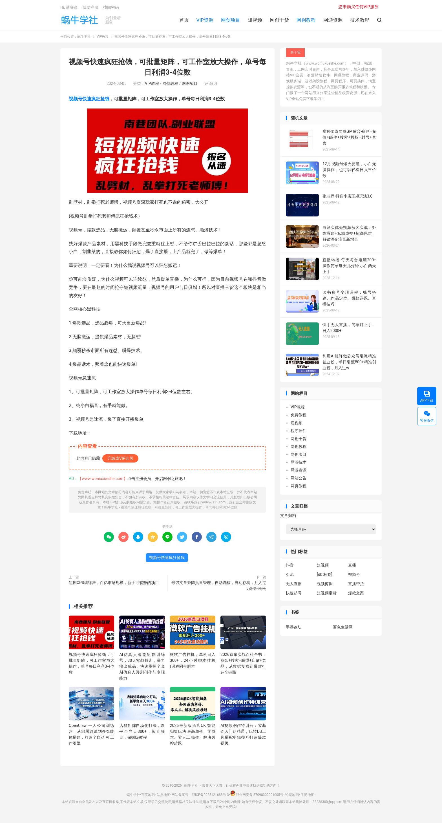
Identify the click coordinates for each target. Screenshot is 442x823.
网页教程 (298, 486)
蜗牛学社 (79, 20)
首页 (184, 20)
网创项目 (230, 20)
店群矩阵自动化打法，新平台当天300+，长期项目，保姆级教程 (142, 731)
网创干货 (279, 20)
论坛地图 (292, 795)
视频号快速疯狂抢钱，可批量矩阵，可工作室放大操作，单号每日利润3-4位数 (179, 507)
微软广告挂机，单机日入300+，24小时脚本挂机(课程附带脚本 (192, 660)
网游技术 (298, 462)
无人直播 (294, 583)
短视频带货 (327, 593)
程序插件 (298, 430)
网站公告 (298, 478)
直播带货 (356, 583)
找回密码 (111, 7)
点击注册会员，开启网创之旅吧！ (157, 478)
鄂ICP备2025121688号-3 (210, 795)
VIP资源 (204, 20)
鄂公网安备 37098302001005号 (256, 795)
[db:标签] (324, 574)
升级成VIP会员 (120, 458)
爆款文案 (356, 593)
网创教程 (306, 20)
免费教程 (298, 415)
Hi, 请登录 (69, 7)
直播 (352, 565)
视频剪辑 (325, 583)
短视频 (255, 20)
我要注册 (90, 7)
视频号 (354, 574)
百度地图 (148, 795)
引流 (290, 574)
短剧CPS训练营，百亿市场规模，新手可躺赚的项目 (114, 582)
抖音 (290, 565)
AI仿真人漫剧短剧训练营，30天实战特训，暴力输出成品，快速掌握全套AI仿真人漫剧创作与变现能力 (142, 666)
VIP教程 (103, 37)
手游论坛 (294, 627)
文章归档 (288, 515)
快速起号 (294, 593)
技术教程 (359, 20)
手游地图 (307, 795)
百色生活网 (343, 627)
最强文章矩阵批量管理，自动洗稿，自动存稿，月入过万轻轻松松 (218, 585)
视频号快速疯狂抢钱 (89, 98)
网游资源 (332, 20)
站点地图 (163, 795)
